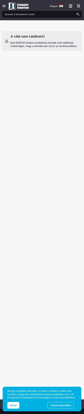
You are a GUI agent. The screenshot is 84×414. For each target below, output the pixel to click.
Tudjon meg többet (60, 405)
